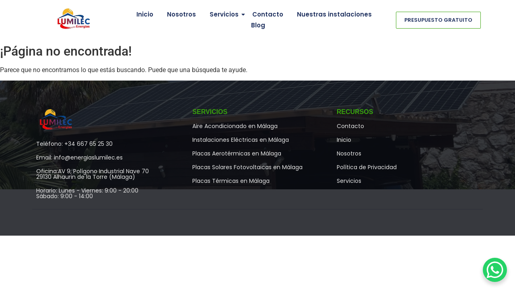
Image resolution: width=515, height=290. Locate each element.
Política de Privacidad (367, 167)
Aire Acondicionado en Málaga (235, 126)
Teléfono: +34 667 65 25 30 (74, 144)
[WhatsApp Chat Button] (495, 270)
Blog (258, 25)
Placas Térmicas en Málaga (231, 181)
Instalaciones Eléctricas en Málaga (240, 140)
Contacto (267, 14)
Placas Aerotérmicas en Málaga (236, 153)
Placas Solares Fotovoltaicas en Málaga (247, 167)
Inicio (144, 14)
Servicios (225, 14)
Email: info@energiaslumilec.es (79, 157)
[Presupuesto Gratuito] (438, 20)
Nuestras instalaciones (334, 14)
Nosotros (181, 14)
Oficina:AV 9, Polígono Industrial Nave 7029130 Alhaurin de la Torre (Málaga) (92, 174)
